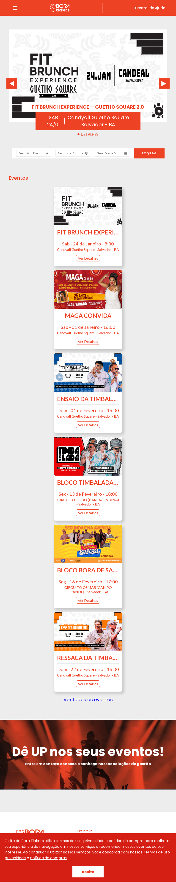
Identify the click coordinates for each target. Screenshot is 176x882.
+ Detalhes (88, 134)
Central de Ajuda (150, 7)
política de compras (48, 858)
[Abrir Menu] (15, 8)
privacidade (15, 858)
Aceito (88, 871)
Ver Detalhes (88, 258)
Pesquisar (149, 153)
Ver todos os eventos (88, 699)
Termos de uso (156, 852)
